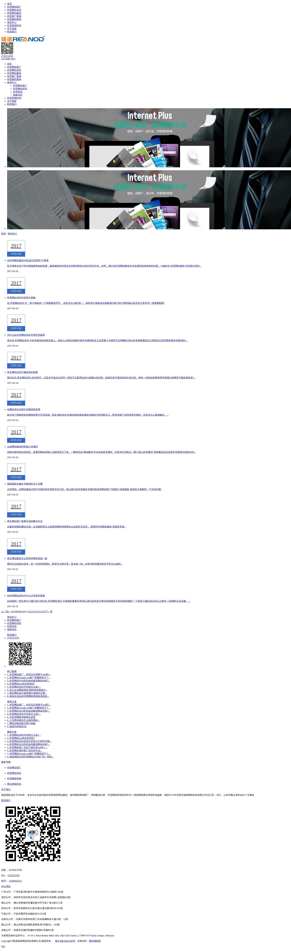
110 (23, 611)
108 (16, 611)
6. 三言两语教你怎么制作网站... (23, 720)
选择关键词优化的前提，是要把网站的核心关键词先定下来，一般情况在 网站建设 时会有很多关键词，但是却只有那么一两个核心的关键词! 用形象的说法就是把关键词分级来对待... (101, 452)
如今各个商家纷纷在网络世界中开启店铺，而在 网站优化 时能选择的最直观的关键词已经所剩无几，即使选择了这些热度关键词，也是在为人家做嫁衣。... (88, 415)
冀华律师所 (95, 941)
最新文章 (12, 732)
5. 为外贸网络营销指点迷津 (21, 717)
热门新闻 (12, 671)
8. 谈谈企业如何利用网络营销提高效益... (28, 696)
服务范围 (6, 762)
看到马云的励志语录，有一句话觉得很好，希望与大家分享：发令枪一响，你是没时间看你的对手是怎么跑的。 (65, 564)
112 (29, 611)
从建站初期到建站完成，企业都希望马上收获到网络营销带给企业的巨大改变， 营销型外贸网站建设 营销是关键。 (67, 526)
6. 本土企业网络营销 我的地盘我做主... (27, 690)
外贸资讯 (17, 92)
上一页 (4, 611)
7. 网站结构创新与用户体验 (21, 723)
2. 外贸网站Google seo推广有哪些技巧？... (28, 677)
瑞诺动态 (17, 95)
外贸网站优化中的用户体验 (21, 297)
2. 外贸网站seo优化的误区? (21, 738)
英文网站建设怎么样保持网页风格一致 (27, 558)
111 (26, 611)
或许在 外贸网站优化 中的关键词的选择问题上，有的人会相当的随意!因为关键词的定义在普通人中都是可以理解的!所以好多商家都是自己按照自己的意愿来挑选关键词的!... (97, 340)
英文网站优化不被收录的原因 (22, 372)
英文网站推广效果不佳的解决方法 (25, 521)
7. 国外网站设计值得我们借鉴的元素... (27, 693)
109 (19, 611)
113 (33, 611)
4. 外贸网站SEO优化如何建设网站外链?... (28, 744)
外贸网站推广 (14, 7)
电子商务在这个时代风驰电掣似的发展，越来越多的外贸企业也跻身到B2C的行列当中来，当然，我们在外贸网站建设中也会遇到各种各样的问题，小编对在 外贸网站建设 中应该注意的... (104, 266)
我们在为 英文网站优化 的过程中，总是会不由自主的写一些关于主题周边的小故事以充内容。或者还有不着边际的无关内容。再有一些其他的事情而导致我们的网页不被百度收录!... (101, 377)
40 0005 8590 (15, 870)
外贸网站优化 (14, 10)
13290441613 (15, 881)
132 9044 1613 (8, 58)
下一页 (48, 611)
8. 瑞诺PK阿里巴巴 (17, 726)
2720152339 (7, 56)
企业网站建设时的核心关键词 (22, 446)
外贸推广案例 (14, 16)
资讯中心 (12, 22)
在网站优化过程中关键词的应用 (23, 409)
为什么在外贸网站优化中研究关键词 (26, 335)
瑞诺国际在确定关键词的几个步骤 (25, 484)
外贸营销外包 (14, 25)
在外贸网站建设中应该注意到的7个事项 (27, 260)
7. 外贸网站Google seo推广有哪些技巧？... (28, 753)
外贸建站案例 (14, 19)
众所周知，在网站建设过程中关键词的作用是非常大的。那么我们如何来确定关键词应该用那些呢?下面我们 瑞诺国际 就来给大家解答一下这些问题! (84, 489)
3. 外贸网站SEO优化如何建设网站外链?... (28, 680)
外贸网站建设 (14, 13)
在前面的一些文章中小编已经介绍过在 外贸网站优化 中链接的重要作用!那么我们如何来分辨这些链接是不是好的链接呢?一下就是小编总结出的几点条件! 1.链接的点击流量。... (98, 601)
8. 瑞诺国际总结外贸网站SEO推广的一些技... (30, 756)
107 (12, 611)
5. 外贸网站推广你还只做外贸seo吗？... (27, 747)
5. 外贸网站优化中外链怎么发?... (24, 687)
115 (40, 611)
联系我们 (12, 31)
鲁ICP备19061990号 (65, 941)
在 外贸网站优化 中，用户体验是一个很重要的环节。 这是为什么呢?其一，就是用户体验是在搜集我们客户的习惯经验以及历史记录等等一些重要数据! (85, 303)
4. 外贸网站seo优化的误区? (21, 684)
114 (36, 611)
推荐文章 (12, 701)
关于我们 (6, 789)
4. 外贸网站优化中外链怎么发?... (24, 714)
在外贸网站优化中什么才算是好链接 (26, 595)
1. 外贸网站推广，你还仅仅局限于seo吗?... (29, 674)
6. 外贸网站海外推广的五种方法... (24, 750)
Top (3, 946)
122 (43, 611)
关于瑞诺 (12, 28)
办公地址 (6, 886)
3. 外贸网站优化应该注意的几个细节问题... (29, 741)
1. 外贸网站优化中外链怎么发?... (24, 735)
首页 (9, 4)
